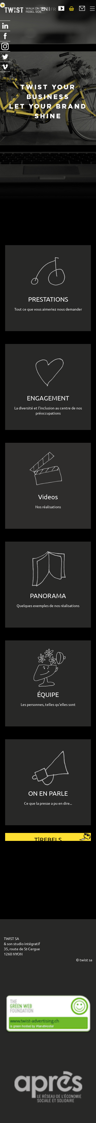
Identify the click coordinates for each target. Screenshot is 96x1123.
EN (44, 8)
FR (53, 9)
